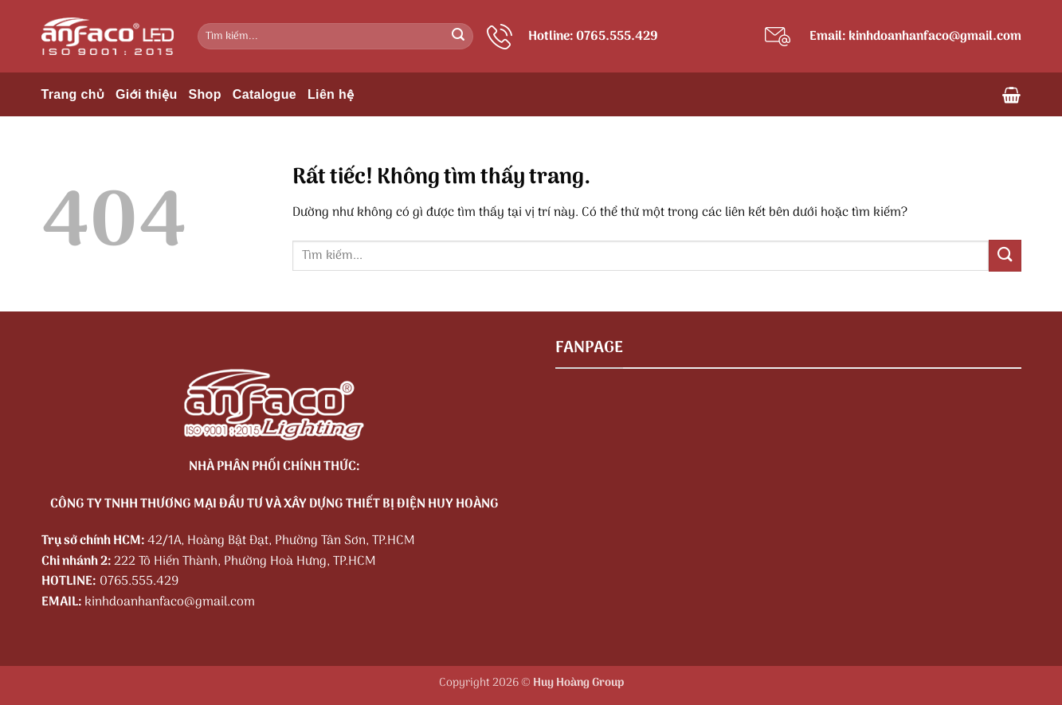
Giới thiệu (146, 94)
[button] (1011, 94)
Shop (205, 94)
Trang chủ (73, 94)
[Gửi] (458, 36)
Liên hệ (331, 94)
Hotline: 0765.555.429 (593, 36)
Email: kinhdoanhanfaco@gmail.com (915, 36)
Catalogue (264, 94)
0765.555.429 (139, 581)
